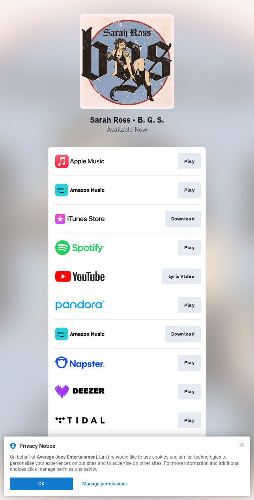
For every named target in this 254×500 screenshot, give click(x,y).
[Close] (241, 444)
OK (41, 484)
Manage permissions (104, 484)
